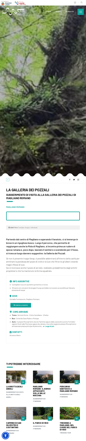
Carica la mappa (21, 305)
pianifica (70, 11)
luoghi (48, 11)
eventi (58, 11)
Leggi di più (48, 326)
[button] (5, 435)
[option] (43, 88)
